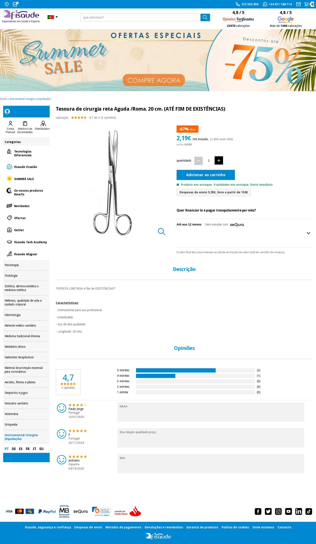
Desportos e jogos (26, 393)
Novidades (26, 206)
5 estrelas (123, 370)
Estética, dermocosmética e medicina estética (26, 288)
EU (42, 449)
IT (34, 449)
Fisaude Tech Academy (26, 242)
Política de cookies (235, 527)
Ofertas (26, 218)
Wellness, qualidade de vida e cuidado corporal (26, 302)
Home (3, 99)
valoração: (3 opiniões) (86, 118)
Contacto (284, 527)
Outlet (26, 230)
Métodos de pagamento (123, 527)
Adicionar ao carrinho (205, 175)
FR (28, 449)
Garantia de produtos (202, 527)
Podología (26, 276)
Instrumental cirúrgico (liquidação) (26, 437)
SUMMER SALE (26, 179)
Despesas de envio (88, 527)
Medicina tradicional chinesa (26, 336)
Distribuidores (43, 128)
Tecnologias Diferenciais (26, 153)
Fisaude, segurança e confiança (48, 527)
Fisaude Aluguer (26, 254)
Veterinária (26, 414)
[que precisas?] (145, 17)
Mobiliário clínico (26, 347)
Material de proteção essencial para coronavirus (26, 370)
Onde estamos (263, 527)
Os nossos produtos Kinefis (26, 192)
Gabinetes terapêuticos (26, 357)
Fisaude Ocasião (26, 167)
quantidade (184, 160)
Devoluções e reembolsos (164, 527)
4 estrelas (123, 375)
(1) (258, 375)
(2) (258, 370)
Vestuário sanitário (26, 403)
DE (14, 449)
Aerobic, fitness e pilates (26, 382)
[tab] (10, 127)
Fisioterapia (26, 265)
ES (21, 449)
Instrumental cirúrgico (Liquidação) (30, 99)
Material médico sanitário (26, 325)
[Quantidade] (209, 161)
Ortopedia (26, 424)
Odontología (26, 315)
